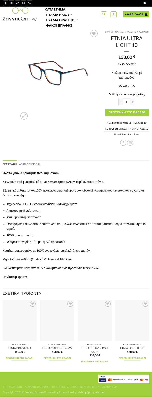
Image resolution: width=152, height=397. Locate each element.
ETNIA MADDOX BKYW (57, 348)
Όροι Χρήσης (60, 386)
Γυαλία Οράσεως (62, 20)
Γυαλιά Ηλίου (59, 15)
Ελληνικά (141, 3)
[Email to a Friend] (130, 143)
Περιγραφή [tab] (10, 164)
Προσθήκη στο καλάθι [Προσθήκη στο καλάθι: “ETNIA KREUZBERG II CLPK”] (94, 361)
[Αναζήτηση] (104, 14)
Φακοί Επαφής (59, 25)
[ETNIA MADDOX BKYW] (57, 320)
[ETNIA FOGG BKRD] (132, 320)
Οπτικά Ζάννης (12, 386)
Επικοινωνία (109, 386)
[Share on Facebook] (123, 143)
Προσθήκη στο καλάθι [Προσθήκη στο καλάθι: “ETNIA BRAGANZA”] (19, 358)
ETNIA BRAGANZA (19, 348)
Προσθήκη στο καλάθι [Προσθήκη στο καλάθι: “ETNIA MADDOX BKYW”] (57, 358)
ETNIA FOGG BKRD (132, 348)
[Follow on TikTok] (17, 3)
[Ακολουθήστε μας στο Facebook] (5, 3)
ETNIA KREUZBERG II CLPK (94, 349)
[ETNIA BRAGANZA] (20, 320)
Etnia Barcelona (130, 134)
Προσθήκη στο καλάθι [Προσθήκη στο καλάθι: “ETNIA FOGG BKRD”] (132, 358)
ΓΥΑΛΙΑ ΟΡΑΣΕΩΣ (138, 32)
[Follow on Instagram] (11, 3)
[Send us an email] (23, 3)
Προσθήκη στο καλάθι (126, 112)
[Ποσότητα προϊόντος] (126, 102)
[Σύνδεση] (114, 14)
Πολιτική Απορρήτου (85, 386)
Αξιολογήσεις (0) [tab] (30, 164)
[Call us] (29, 3)
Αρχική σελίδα (114, 32)
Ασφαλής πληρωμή (37, 386)
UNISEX (122, 128)
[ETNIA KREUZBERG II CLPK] (95, 320)
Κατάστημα (55, 9)
